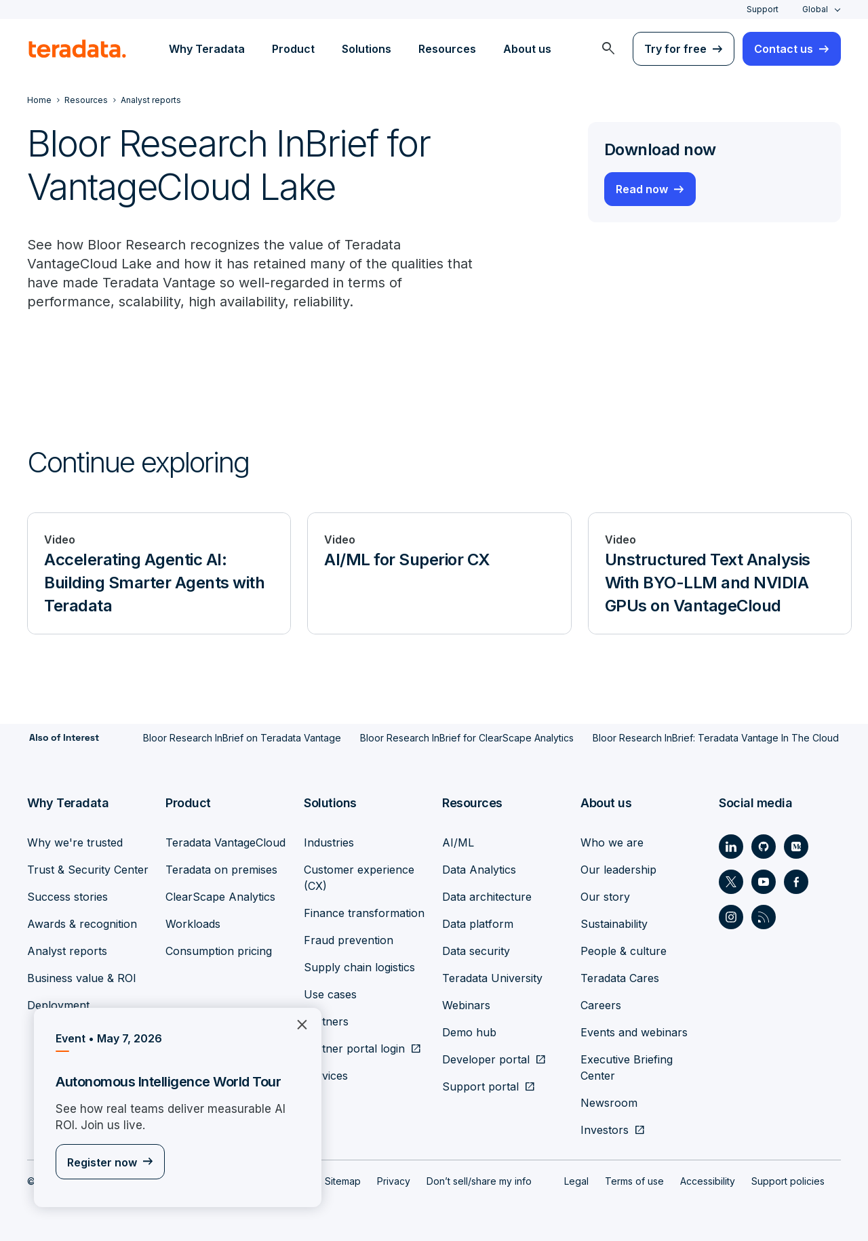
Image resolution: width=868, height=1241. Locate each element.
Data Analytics (479, 869)
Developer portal (486, 1058)
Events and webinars (634, 1031)
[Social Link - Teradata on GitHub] (763, 846)
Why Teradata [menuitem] (207, 49)
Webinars (466, 1004)
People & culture (623, 950)
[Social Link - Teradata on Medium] (796, 846)
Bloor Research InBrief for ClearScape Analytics (467, 738)
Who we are (612, 842)
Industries (329, 842)
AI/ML (458, 842)
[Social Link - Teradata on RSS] (763, 916)
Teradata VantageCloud (225, 842)
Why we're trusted (75, 842)
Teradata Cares (619, 977)
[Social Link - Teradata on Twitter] (731, 881)
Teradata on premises (221, 869)
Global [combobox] (815, 9)
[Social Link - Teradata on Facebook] (796, 881)
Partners (326, 1021)
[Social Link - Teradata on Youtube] (763, 881)
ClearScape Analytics (220, 896)
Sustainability (614, 923)
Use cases (330, 993)
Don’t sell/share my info (479, 1180)
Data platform (477, 923)
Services (326, 1075)
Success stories (67, 896)
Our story (605, 896)
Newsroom (608, 1102)
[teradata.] (77, 48)
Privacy (393, 1180)
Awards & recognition (82, 923)
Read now (642, 189)
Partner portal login (354, 1048)
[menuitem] (608, 49)
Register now (102, 1163)
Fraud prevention (348, 939)
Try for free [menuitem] (675, 49)
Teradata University (492, 977)
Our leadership (618, 869)
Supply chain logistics (359, 966)
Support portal (480, 1086)
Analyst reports (67, 950)
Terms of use (634, 1180)
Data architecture (487, 896)
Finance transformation (364, 912)
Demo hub (469, 1031)
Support (762, 9)
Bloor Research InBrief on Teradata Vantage (242, 738)
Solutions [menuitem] (366, 49)
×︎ (296, 1023)
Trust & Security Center (88, 869)
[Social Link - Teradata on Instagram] (731, 916)
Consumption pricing (218, 950)
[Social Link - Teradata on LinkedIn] (731, 846)
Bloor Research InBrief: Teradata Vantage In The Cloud (716, 738)
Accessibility (707, 1180)
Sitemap (343, 1180)
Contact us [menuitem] (783, 49)
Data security (476, 950)
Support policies (788, 1180)
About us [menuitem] (527, 49)
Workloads (192, 923)
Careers (600, 1004)
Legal (576, 1180)
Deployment (58, 1004)
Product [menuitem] (293, 49)
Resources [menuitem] (447, 49)
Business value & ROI (81, 977)
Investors (604, 1129)
